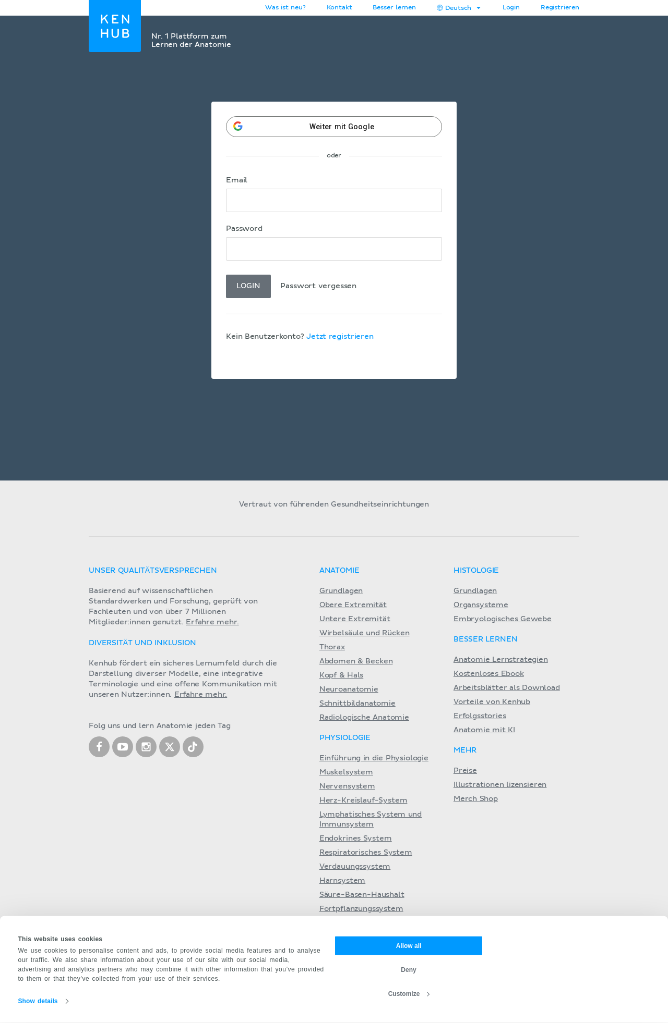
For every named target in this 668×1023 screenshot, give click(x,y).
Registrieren (560, 8)
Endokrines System (355, 838)
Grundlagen (341, 591)
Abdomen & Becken (356, 661)
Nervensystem (347, 786)
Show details (38, 1001)
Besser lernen (394, 8)
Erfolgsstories (480, 716)
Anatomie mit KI (484, 730)
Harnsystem (342, 880)
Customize (409, 993)
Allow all (409, 945)
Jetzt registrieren (340, 336)
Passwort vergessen (318, 286)
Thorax (332, 647)
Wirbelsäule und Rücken (364, 633)
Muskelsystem (346, 772)
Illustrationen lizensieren (500, 784)
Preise (465, 770)
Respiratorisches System (365, 852)
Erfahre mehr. (212, 622)
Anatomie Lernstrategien (501, 659)
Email (236, 180)
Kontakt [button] (339, 8)
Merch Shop (476, 799)
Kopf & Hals (341, 675)
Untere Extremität (354, 619)
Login (511, 8)
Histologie (476, 570)
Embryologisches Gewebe (503, 619)
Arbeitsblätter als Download (507, 688)
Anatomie (339, 570)
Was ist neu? (285, 8)
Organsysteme (481, 605)
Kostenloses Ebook (489, 673)
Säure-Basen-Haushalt (361, 894)
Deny (408, 969)
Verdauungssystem (354, 866)
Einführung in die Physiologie (373, 758)
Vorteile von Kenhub (492, 702)
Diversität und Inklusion (142, 643)
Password (244, 228)
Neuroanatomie (348, 689)
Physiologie (345, 738)
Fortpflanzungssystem (361, 909)
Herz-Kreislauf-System (363, 800)
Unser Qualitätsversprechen (153, 570)
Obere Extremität (353, 605)
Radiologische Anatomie (364, 717)
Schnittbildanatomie (357, 703)
